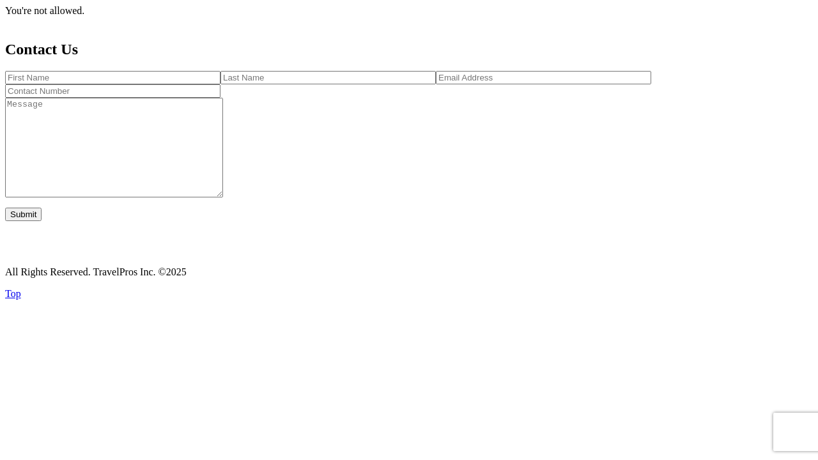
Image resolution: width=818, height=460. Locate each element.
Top (13, 312)
